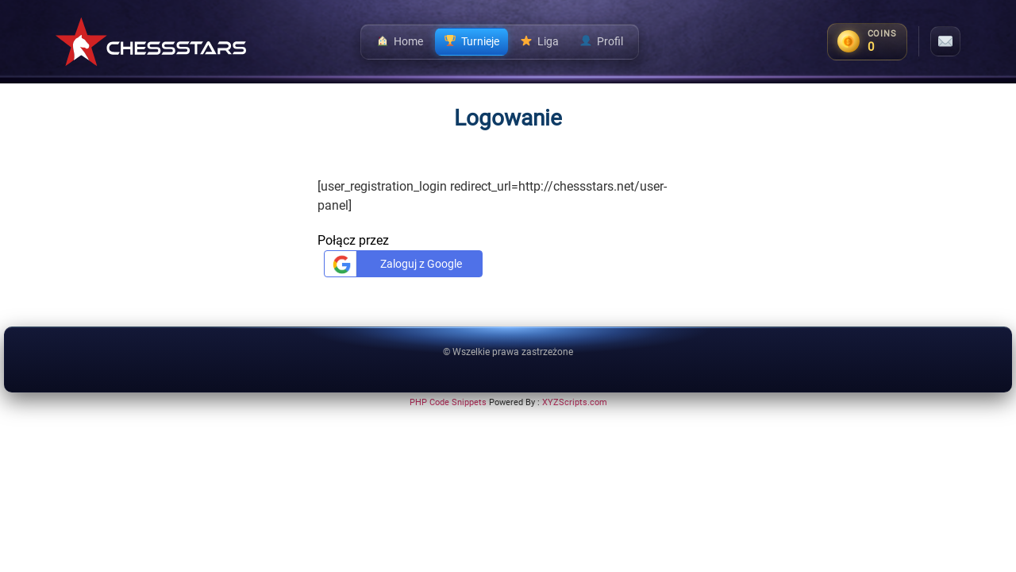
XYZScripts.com (574, 402)
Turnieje (471, 41)
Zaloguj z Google (395, 264)
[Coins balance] (867, 41)
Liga (539, 41)
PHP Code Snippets (448, 402)
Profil (601, 41)
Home (399, 41)
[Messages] (945, 41)
